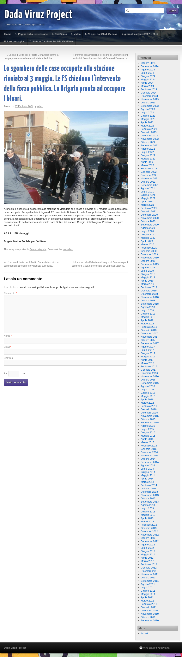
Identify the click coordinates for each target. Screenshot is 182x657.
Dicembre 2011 (149, 570)
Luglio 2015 (147, 429)
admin (40, 106)
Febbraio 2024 (149, 89)
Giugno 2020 (148, 234)
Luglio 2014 (147, 468)
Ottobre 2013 (148, 498)
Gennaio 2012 (149, 567)
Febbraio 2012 (149, 564)
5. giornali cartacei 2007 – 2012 (139, 34)
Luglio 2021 (147, 191)
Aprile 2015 (147, 439)
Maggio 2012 (148, 554)
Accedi (144, 633)
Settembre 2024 (150, 66)
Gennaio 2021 (149, 211)
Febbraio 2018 (149, 326)
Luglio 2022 (147, 152)
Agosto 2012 (148, 544)
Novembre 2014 (150, 455)
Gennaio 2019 (149, 290)
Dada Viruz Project (39, 15)
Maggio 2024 (148, 79)
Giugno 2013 (148, 511)
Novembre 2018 (150, 297)
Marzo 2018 (147, 323)
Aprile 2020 (147, 241)
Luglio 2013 (147, 508)
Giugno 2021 (148, 194)
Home (7, 34)
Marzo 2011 (147, 600)
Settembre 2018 (150, 303)
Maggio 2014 (148, 475)
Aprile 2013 (147, 518)
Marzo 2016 (147, 402)
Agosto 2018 (148, 307)
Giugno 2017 (148, 353)
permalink (68, 249)
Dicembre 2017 (149, 333)
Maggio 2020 (148, 237)
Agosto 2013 (148, 505)
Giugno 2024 (148, 76)
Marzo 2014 (147, 481)
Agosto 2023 (148, 109)
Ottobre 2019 (148, 260)
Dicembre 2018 (149, 293)
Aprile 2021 (147, 201)
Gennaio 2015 (149, 448)
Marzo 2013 (147, 521)
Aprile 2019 (147, 280)
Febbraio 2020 (149, 247)
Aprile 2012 (147, 557)
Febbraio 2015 (149, 445)
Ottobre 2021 (148, 181)
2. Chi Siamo (59, 34)
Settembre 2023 (150, 105)
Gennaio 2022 (149, 171)
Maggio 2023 (148, 119)
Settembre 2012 (150, 541)
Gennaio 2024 (149, 92)
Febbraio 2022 (149, 168)
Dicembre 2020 (149, 214)
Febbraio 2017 (149, 366)
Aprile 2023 (147, 122)
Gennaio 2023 (149, 132)
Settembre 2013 (150, 501)
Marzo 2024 (147, 86)
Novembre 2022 (150, 138)
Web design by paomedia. (156, 648)
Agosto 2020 (148, 227)
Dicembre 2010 (149, 610)
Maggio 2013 (148, 514)
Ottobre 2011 (148, 577)
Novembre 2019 (150, 257)
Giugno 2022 (148, 155)
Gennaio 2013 (149, 528)
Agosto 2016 (148, 386)
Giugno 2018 (148, 313)
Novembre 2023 (150, 99)
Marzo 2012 (147, 561)
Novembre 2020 (150, 218)
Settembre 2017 (150, 343)
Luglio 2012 (147, 547)
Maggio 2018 (148, 316)
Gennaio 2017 (149, 369)
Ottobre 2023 (148, 102)
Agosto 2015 (148, 425)
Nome (8, 336)
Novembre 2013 (150, 495)
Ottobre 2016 (148, 379)
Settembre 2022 (150, 145)
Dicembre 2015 (149, 412)
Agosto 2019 (148, 267)
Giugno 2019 (148, 274)
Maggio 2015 (148, 435)
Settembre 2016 (150, 382)
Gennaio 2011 (149, 607)
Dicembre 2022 (149, 135)
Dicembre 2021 (149, 175)
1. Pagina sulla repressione (31, 34)
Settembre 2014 (150, 462)
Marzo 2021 (147, 204)
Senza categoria (38, 249)
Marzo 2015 (147, 442)
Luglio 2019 (147, 270)
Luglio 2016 (147, 389)
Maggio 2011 (148, 594)
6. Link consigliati (14, 41)
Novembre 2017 (150, 336)
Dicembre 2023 (149, 95)
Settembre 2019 (150, 264)
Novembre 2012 (150, 534)
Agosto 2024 (148, 69)
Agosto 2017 (148, 346)
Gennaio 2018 (149, 330)
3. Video (76, 34)
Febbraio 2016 (149, 406)
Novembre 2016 (150, 376)
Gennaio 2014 (149, 488)
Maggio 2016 (148, 396)
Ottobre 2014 (148, 458)
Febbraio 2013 (149, 524)
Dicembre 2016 (149, 373)
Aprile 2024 (147, 82)
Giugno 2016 (148, 392)
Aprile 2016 (147, 399)
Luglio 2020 (147, 231)
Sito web (8, 358)
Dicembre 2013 (149, 491)
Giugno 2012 (148, 551)
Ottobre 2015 (148, 419)
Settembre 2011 (150, 580)
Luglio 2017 (147, 349)
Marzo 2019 (147, 284)
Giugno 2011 (148, 590)
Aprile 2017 (147, 359)
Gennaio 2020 (149, 251)
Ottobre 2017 (148, 340)
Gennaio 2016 (149, 409)
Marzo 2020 (147, 244)
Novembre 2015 (150, 415)
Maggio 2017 (148, 356)
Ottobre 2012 (148, 538)
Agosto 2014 (148, 465)
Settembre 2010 (150, 620)
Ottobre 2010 (148, 617)
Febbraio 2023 (149, 128)
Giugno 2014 (148, 472)
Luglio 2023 (147, 112)
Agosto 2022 (148, 148)
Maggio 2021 (148, 198)
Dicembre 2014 (149, 452)
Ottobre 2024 (148, 63)
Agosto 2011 (148, 584)
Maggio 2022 (148, 158)
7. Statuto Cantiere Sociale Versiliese (51, 41)
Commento (10, 293)
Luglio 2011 (147, 587)
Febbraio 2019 (149, 287)
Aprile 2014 (147, 478)
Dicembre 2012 (149, 531)
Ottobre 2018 (148, 300)
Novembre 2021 (150, 178)
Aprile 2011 (147, 597)
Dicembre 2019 (149, 254)
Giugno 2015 (148, 432)
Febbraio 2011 (149, 603)
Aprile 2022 (147, 161)
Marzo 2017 (147, 363)
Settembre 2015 (150, 422)
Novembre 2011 (150, 574)
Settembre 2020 (150, 224)
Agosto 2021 (148, 188)
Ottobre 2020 (148, 221)
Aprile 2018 (147, 320)
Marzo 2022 (147, 165)
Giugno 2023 (148, 115)
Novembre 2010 (150, 613)
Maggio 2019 (148, 277)
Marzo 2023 (147, 125)
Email (7, 347)
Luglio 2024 (147, 72)
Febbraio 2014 (149, 485)
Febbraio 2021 (149, 208)
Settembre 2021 (150, 185)
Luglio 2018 (147, 310)
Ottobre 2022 (148, 142)
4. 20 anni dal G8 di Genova (101, 34)
